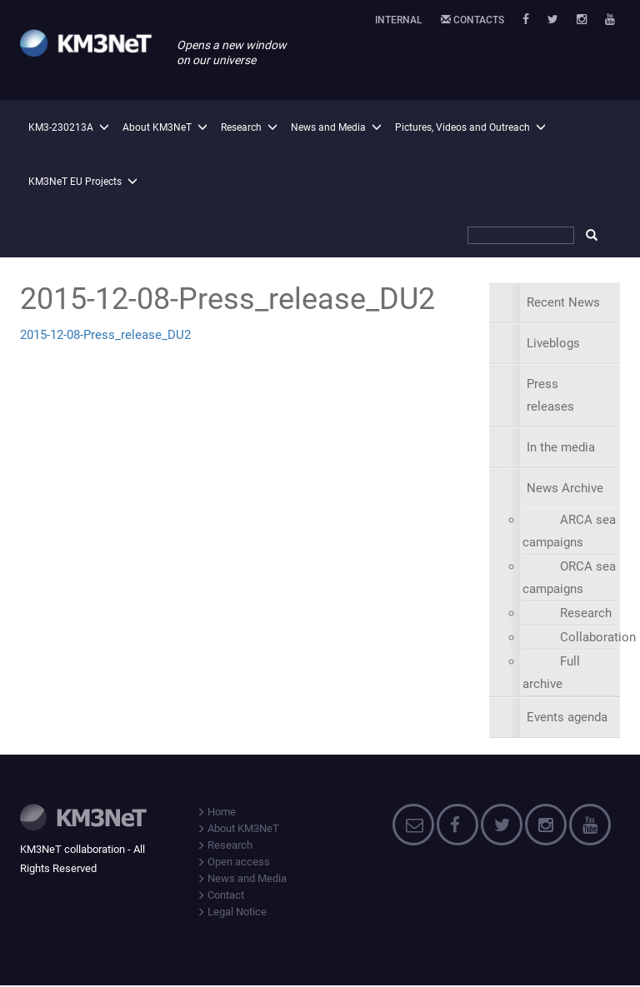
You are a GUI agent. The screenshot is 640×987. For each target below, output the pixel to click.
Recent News (563, 302)
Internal (398, 20)
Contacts (472, 20)
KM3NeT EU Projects (75, 181)
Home (216, 811)
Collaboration (598, 637)
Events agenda (567, 717)
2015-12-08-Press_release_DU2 (105, 334)
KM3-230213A (60, 127)
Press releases (550, 395)
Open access (233, 861)
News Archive (565, 488)
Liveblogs (553, 343)
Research (241, 127)
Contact (220, 895)
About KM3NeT (157, 127)
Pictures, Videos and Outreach (462, 127)
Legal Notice (232, 911)
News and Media (328, 127)
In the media (561, 447)
